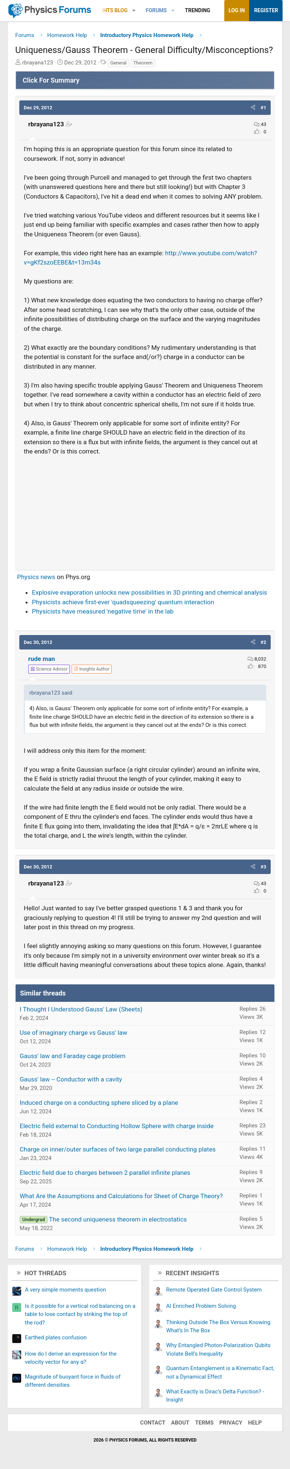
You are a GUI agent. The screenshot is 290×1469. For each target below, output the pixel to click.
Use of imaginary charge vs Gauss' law (73, 1032)
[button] (133, 10)
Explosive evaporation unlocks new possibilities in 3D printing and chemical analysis (149, 592)
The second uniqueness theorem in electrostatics (118, 1219)
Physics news (36, 577)
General (118, 63)
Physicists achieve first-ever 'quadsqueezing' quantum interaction (123, 602)
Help (255, 1422)
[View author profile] (92, 669)
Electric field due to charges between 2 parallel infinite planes (105, 1172)
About (180, 1422)
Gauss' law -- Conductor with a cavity (71, 1079)
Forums (156, 10)
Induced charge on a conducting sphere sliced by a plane (99, 1102)
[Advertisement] (145, 510)
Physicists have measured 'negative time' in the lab (103, 611)
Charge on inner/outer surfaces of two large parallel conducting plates (118, 1149)
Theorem (143, 63)
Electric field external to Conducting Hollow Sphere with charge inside (117, 1126)
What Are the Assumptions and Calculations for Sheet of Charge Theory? (121, 1196)
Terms (204, 1422)
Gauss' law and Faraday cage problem (73, 1056)
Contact (152, 1422)
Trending (197, 10)
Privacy (230, 1422)
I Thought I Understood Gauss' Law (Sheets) (81, 1009)
